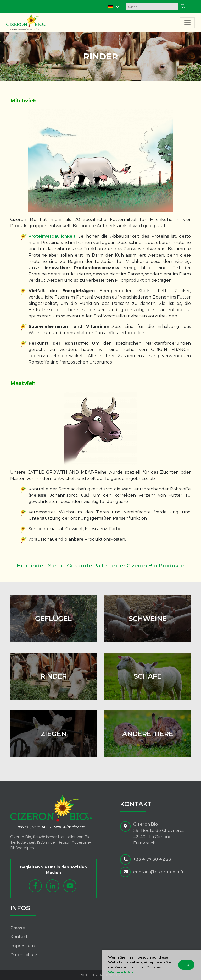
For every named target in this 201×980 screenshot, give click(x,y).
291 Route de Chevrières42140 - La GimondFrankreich (158, 837)
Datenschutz (23, 954)
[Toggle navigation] (187, 22)
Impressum (22, 945)
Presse (17, 927)
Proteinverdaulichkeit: (52, 236)
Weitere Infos (120, 972)
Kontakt (19, 936)
